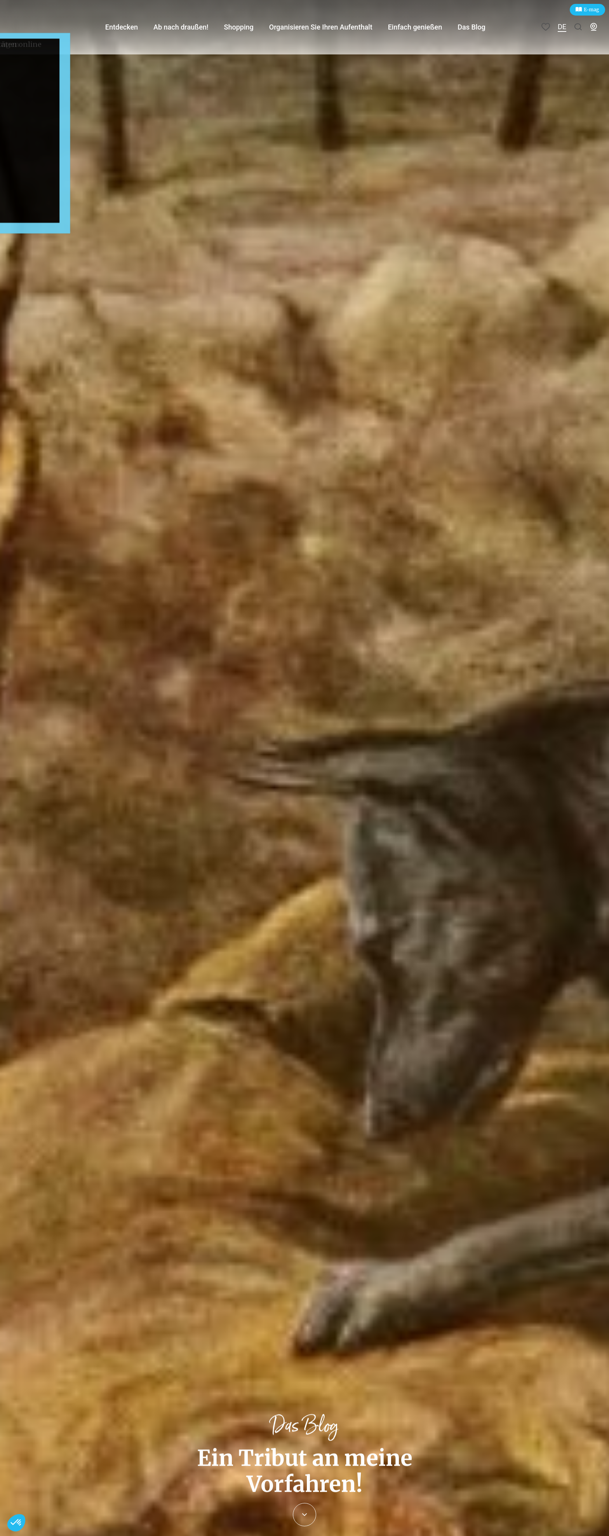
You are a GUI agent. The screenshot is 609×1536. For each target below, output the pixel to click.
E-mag (591, 9)
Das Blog (481, 27)
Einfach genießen (424, 27)
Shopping (247, 27)
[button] (16, 1522)
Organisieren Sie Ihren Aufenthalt (329, 27)
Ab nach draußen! (188, 27)
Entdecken (128, 27)
